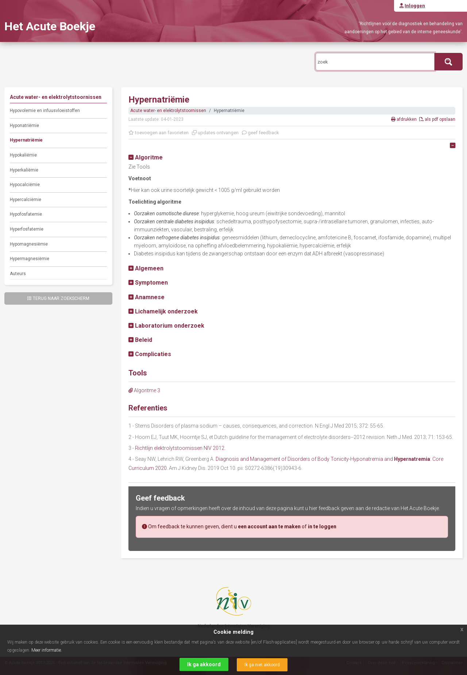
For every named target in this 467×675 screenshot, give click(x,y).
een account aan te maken (269, 526)
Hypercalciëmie (25, 199)
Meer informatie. (46, 650)
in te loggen (322, 526)
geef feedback (260, 132)
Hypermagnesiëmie (29, 258)
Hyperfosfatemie (26, 229)
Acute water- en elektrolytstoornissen (168, 110)
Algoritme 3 (144, 390)
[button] (145, 157)
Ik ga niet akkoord (262, 664)
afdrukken (404, 119)
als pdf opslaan (437, 119)
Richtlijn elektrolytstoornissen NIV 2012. (180, 448)
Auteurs (18, 273)
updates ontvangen (215, 132)
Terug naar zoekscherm (58, 298)
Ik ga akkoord (204, 664)
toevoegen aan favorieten (158, 132)
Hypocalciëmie (25, 184)
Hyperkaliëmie (24, 170)
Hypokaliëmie (23, 155)
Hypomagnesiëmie (29, 244)
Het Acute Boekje (49, 26)
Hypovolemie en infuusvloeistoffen (45, 110)
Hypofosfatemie (26, 214)
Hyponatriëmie (24, 125)
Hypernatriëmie (26, 140)
